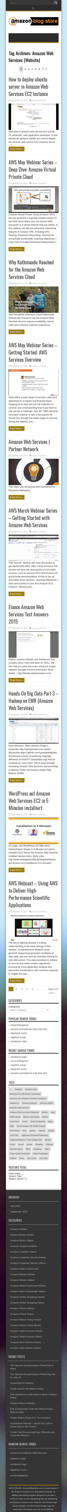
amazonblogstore (20, 1025)
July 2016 (15, 1206)
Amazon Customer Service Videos (28, 1263)
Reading (39, 1144)
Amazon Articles (18, 1229)
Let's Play (14, 1135)
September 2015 (19, 1211)
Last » (52, 993)
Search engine (16, 1149)
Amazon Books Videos (22, 1240)
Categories (14, 1006)
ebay (50, 1121)
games (33, 1131)
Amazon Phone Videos (22, 1314)
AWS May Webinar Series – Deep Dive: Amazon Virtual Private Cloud (33, 169)
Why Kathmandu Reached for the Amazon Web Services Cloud (31, 269)
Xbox (21, 1158)
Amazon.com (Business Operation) (25, 1094)
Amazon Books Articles (22, 1234)
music (12, 1144)
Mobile (48, 1140)
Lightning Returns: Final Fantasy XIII (26, 1140)
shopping (37, 1149)
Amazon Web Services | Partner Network (29, 445)
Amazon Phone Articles (22, 1308)
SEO (28, 1149)
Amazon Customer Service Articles (28, 1257)
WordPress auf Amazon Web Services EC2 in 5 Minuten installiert (29, 800)
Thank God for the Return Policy (27, 1388)
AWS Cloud (15, 1117)
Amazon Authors (29, 1103)
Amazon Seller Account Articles (26, 1331)
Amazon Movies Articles (22, 1274)
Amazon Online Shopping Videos (27, 1302)
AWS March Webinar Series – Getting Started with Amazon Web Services (33, 518)
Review (49, 1144)
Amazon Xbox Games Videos (25, 1348)
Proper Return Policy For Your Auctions (30, 1417)
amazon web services (19, 1108)
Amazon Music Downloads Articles (28, 1285)
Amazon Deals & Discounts (24, 1268)
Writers (13, 1158)
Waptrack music (19, 1033)
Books (45, 1117)
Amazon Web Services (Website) (24, 1112)
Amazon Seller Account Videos (26, 1336)
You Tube (43, 1158)
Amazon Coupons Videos (23, 1251)
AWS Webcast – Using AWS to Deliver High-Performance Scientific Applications (33, 894)
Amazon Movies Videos (22, 1280)
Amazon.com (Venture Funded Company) (28, 1098)
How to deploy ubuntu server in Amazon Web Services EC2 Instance (28, 86)
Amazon (18, 1089)
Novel (20, 1144)
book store (14, 1121)
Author (45, 1112)
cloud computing (37, 1121)
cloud (25, 1121)
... (11, 1089)
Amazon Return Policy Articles (25, 1319)
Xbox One (31, 1158)
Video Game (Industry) (20, 1154)
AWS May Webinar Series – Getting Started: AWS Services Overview (33, 352)
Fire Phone (15, 1131)
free (24, 1131)
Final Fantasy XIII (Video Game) (31, 1126)
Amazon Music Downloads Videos (27, 1291)
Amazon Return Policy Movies (25, 1325)
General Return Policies (22, 1403)
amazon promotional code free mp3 (29, 1029)
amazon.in (14, 1103)
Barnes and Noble (31, 1117)
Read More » (16, 149)
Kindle (51, 1131)
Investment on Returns (22, 1383)
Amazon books (46, 1103)
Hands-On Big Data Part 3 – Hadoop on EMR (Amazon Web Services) (33, 700)
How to (42, 1131)
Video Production (40, 1154)
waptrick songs (18, 1037)
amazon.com (31, 1089)
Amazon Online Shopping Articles (27, 1297)
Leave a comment (39, 100)
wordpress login (19, 1041)
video (47, 1149)
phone (29, 1144)
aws (53, 1112)
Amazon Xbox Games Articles (25, 1342)
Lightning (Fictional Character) (35, 1135)
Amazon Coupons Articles (23, 1246)
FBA (12, 1126)
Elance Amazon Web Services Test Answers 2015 (29, 614)
